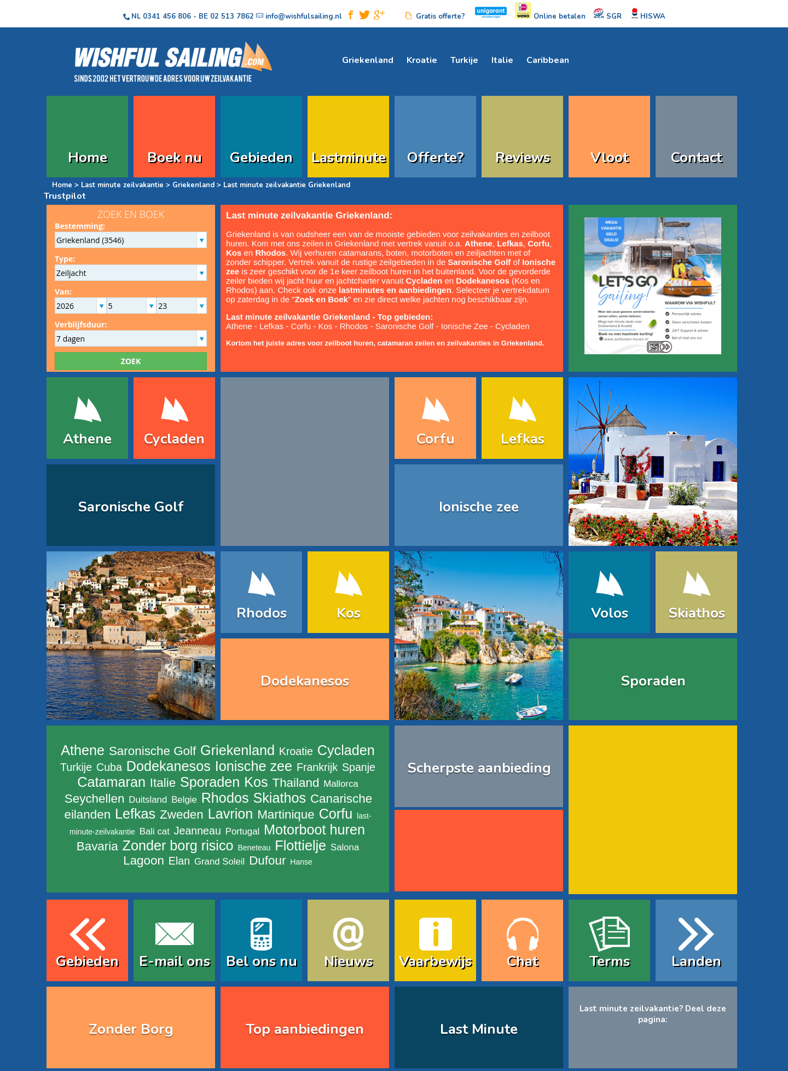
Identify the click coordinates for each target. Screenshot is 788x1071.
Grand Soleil (219, 861)
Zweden (182, 814)
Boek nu (174, 157)
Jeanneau (197, 831)
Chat (522, 961)
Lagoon (143, 860)
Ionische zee (479, 506)
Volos (609, 613)
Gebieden (261, 157)
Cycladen (424, 280)
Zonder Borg (131, 1029)
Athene (239, 326)
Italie (502, 60)
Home (87, 157)
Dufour (267, 860)
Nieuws (348, 961)
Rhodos (270, 252)
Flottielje (300, 845)
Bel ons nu (261, 961)
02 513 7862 (232, 16)
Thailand (295, 783)
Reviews (522, 157)
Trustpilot (65, 196)
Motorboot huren (314, 829)
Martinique (286, 814)
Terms (609, 961)
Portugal (242, 831)
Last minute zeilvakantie (122, 185)
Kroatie (422, 60)
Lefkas (510, 243)
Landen (696, 961)
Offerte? (435, 157)
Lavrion (230, 813)
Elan (179, 861)
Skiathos (696, 613)
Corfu (301, 326)
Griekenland (367, 60)
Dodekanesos (482, 280)
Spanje (358, 767)
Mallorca (340, 784)
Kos (233, 252)
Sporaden (653, 680)
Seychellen (95, 798)
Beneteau (253, 847)
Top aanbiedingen (305, 1029)
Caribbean (547, 60)
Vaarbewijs (435, 961)
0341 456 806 (167, 16)
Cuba (109, 767)
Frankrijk (317, 767)
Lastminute (348, 157)
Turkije (464, 60)
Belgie (184, 799)
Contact (696, 157)
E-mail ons (174, 961)
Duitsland (148, 799)
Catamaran (111, 782)
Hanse (301, 861)
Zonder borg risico (178, 845)
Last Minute (479, 1029)
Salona (345, 847)
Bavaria (97, 846)
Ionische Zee (464, 326)
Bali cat (155, 831)
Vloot (609, 157)
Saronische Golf (479, 262)
